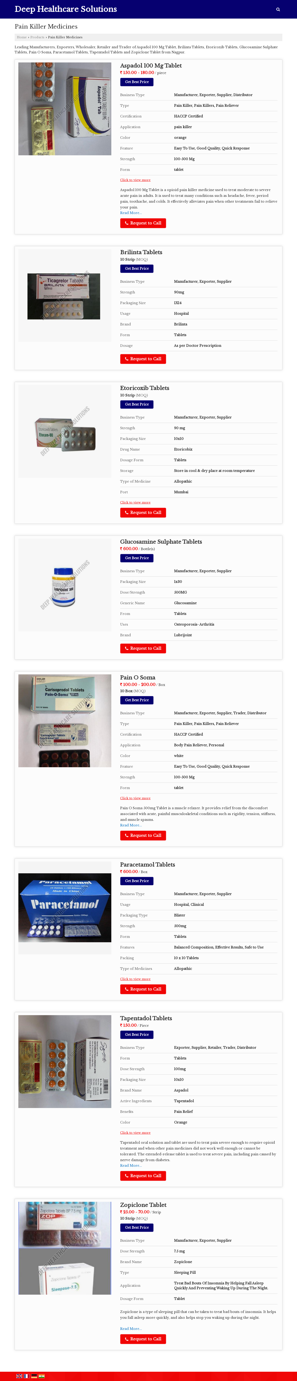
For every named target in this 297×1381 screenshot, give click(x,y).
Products (37, 37)
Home (22, 37)
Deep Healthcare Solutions (66, 9)
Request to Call (143, 223)
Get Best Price (137, 82)
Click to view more (135, 180)
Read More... (131, 213)
